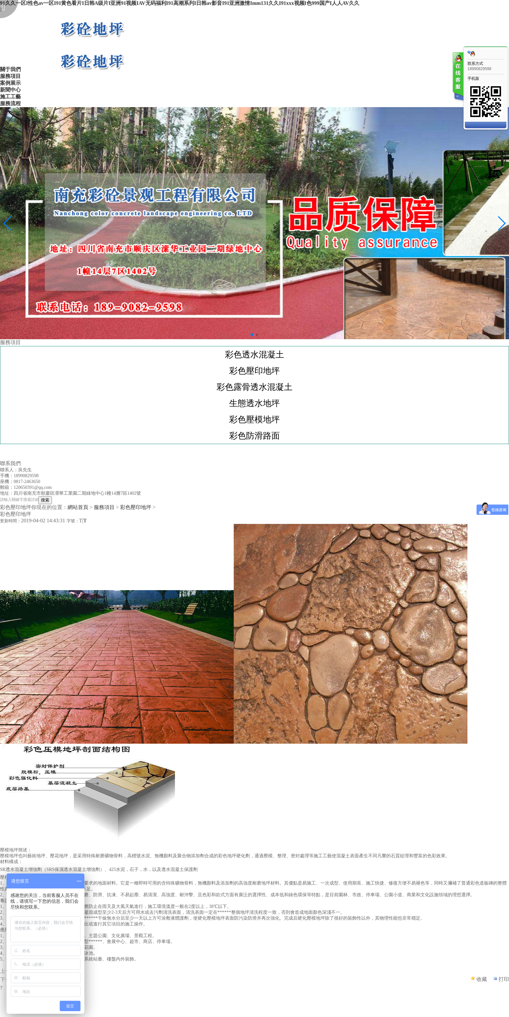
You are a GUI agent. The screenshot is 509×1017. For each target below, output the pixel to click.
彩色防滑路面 (254, 435)
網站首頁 (78, 507)
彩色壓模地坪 (254, 419)
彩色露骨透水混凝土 (254, 386)
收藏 (482, 979)
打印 (504, 979)
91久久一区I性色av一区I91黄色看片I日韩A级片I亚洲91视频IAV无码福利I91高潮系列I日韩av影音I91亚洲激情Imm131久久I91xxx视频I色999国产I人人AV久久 (179, 3)
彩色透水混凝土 (254, 354)
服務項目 (104, 507)
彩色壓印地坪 (254, 370)
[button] (252, 334)
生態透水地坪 (254, 403)
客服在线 (458, 77)
